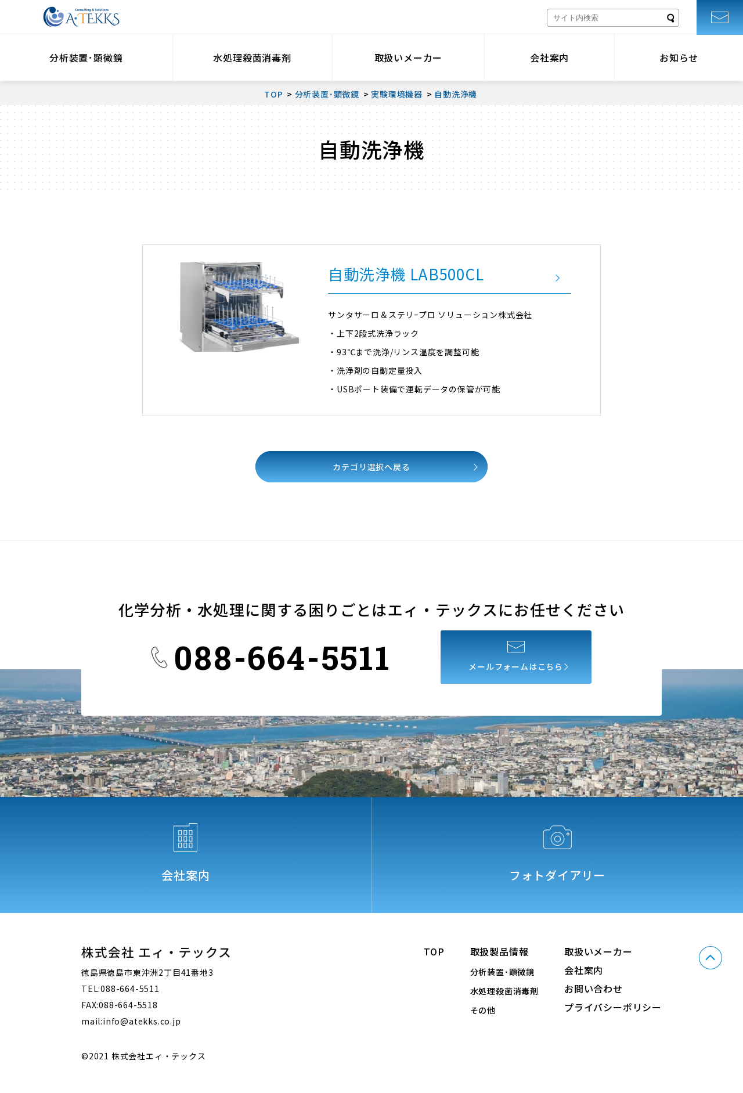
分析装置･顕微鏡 (85, 57)
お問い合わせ (593, 988)
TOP (434, 951)
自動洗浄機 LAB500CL (406, 273)
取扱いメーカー (408, 57)
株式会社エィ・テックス (81, 17)
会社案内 (549, 57)
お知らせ (678, 57)
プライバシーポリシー (613, 1007)
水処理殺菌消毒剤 (252, 57)
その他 (483, 1010)
